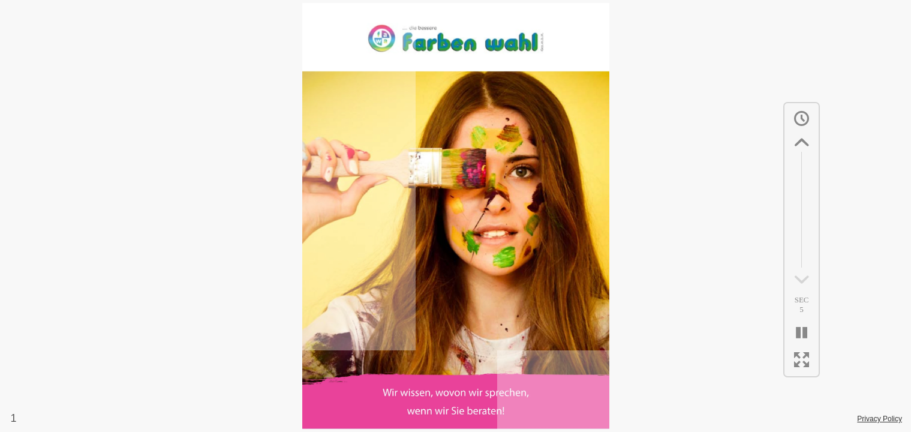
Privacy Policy (879, 419)
